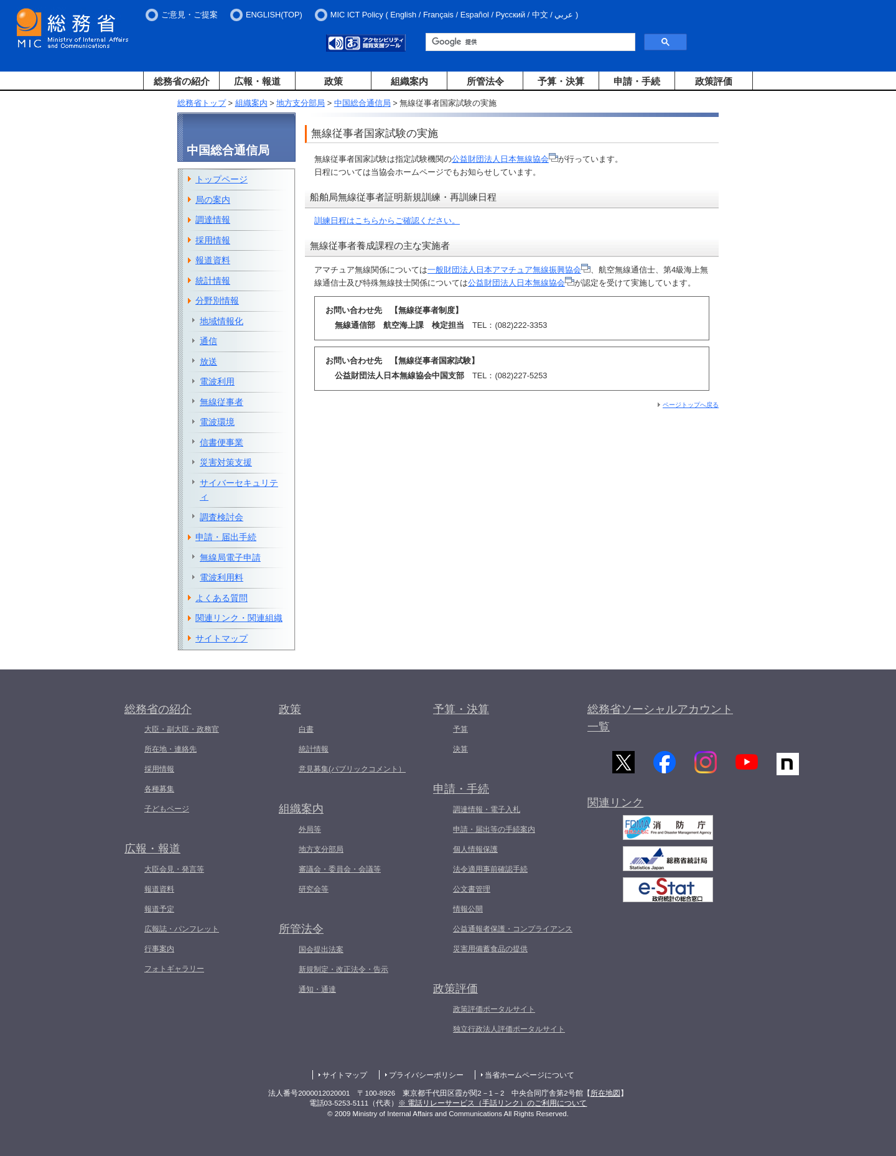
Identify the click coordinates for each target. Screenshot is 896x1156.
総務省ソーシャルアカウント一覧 (660, 718)
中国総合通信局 (362, 103)
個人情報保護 (475, 849)
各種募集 (159, 789)
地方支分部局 (300, 103)
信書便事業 (221, 442)
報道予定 (159, 909)
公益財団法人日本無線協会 (505, 159)
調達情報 (212, 220)
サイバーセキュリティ (239, 490)
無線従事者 (221, 402)
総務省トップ (201, 103)
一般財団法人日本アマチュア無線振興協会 (508, 269)
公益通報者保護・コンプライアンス (512, 929)
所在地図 (605, 1093)
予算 (460, 729)
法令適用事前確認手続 (490, 869)
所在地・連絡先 (170, 749)
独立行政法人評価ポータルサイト (509, 1029)
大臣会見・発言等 (174, 869)
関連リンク (615, 805)
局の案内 (212, 200)
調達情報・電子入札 (486, 809)
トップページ (221, 179)
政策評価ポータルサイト (494, 1009)
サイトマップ (221, 638)
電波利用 (217, 381)
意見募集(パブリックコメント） (352, 769)
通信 (208, 341)
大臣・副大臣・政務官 (181, 729)
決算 (460, 749)
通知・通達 (317, 989)
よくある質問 (221, 598)
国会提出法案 (321, 949)
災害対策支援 (226, 462)
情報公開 (468, 909)
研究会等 (314, 889)
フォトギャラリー (174, 968)
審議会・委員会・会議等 (340, 869)
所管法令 (485, 81)
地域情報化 (221, 321)
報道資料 (212, 260)
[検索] (529, 42)
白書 (306, 729)
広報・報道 (257, 81)
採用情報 (212, 240)
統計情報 (212, 281)
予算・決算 (561, 81)
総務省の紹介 (182, 81)
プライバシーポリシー (426, 1075)
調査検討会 (221, 517)
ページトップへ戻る (691, 404)
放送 (208, 361)
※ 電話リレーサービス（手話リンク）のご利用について (492, 1103)
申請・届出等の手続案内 (494, 829)
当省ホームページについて (529, 1075)
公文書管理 (471, 889)
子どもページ (166, 808)
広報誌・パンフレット (181, 929)
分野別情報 (217, 300)
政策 (333, 81)
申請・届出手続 (225, 537)
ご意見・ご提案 (189, 14)
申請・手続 (637, 81)
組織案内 (409, 81)
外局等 (310, 829)
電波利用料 (221, 577)
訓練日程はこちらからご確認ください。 (387, 220)
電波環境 (217, 422)
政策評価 (713, 81)
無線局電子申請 (230, 557)
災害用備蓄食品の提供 (490, 948)
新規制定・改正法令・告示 (343, 969)
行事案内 (159, 948)
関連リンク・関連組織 (238, 618)
